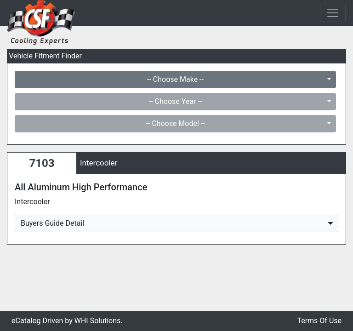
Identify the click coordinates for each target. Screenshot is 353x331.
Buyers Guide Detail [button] (52, 223)
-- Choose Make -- (175, 79)
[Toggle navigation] (333, 13)
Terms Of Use (319, 320)
